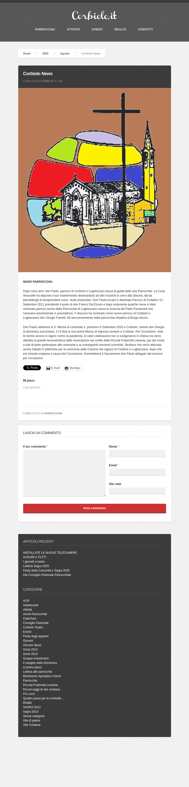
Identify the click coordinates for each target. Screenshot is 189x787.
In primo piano (32, 667)
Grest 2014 (30, 654)
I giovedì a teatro (34, 561)
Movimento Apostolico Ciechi (42, 676)
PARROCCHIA (45, 29)
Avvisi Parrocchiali (35, 614)
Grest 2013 (30, 649)
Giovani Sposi (32, 645)
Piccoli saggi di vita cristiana (41, 689)
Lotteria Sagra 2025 (36, 566)
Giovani (28, 640)
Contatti (145, 29)
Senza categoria (34, 716)
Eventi (97, 29)
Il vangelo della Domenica (40, 663)
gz (61, 81)
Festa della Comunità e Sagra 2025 (46, 570)
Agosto (65, 53)
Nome (114, 446)
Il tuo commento (35, 446)
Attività (73, 29)
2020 (45, 53)
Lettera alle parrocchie (37, 671)
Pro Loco (29, 694)
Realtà (120, 29)
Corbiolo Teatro (33, 627)
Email (114, 465)
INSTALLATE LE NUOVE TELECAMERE (50, 552)
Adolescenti (30, 605)
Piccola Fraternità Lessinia (40, 685)
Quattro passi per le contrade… (43, 698)
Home (27, 53)
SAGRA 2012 (32, 707)
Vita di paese (31, 720)
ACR (26, 601)
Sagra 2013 (30, 711)
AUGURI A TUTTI (34, 557)
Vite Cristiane (32, 725)
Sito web (115, 484)
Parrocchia (53, 413)
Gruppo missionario (36, 658)
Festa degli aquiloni (36, 636)
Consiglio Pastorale (36, 623)
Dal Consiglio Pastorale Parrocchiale (47, 575)
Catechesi (29, 618)
